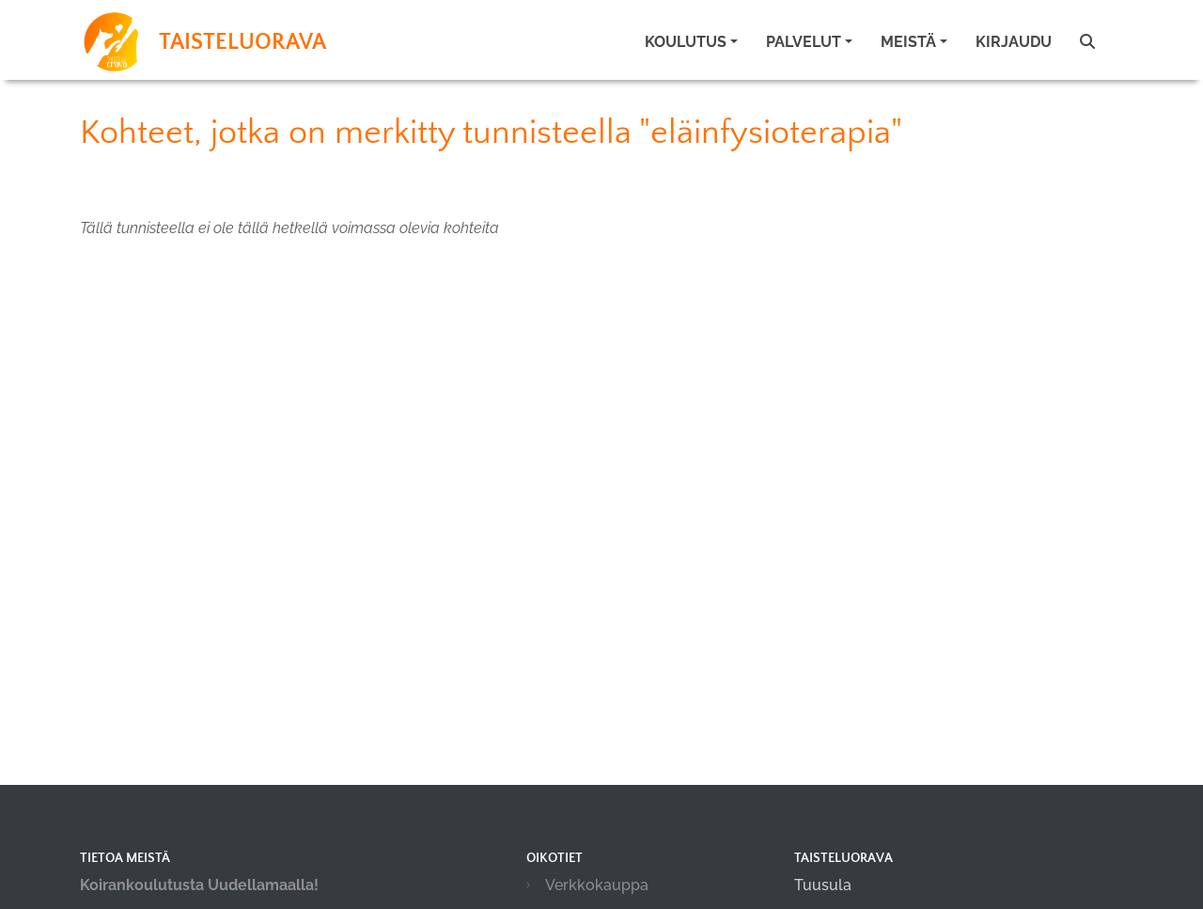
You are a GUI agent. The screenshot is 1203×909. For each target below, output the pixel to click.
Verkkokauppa (596, 885)
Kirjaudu (1014, 42)
